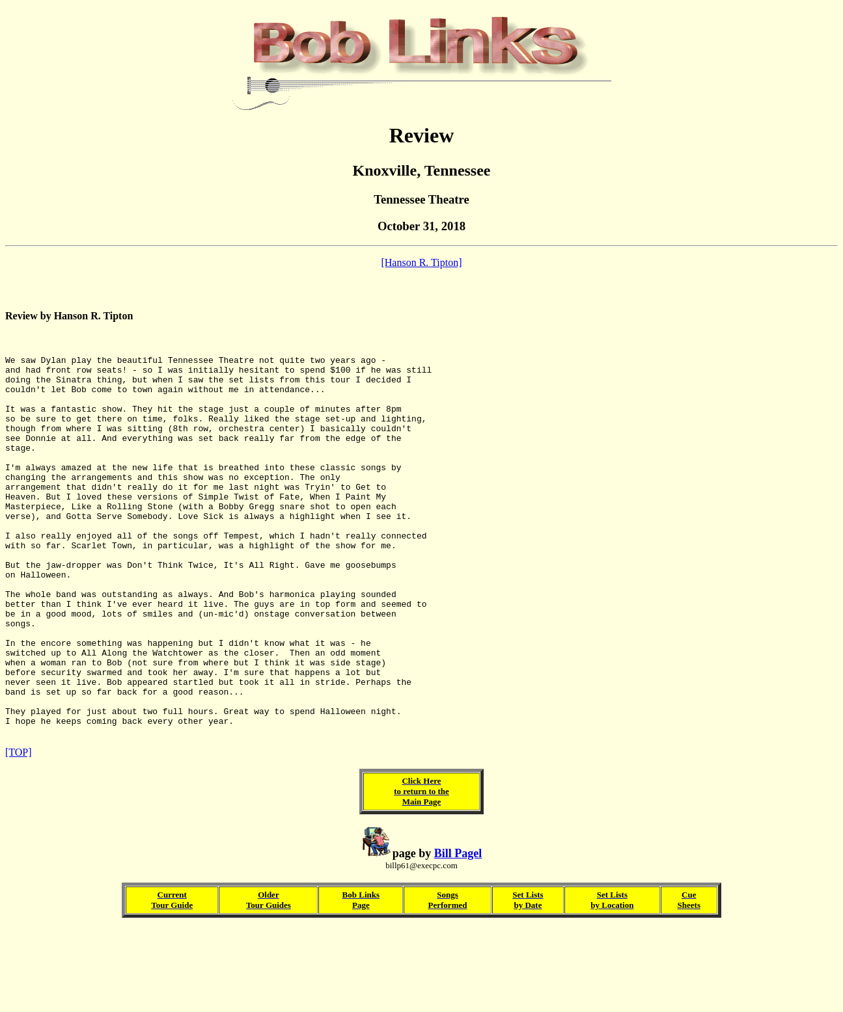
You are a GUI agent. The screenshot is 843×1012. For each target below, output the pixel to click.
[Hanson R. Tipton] (421, 262)
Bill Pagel (458, 937)
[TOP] (18, 836)
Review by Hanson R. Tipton (69, 319)
